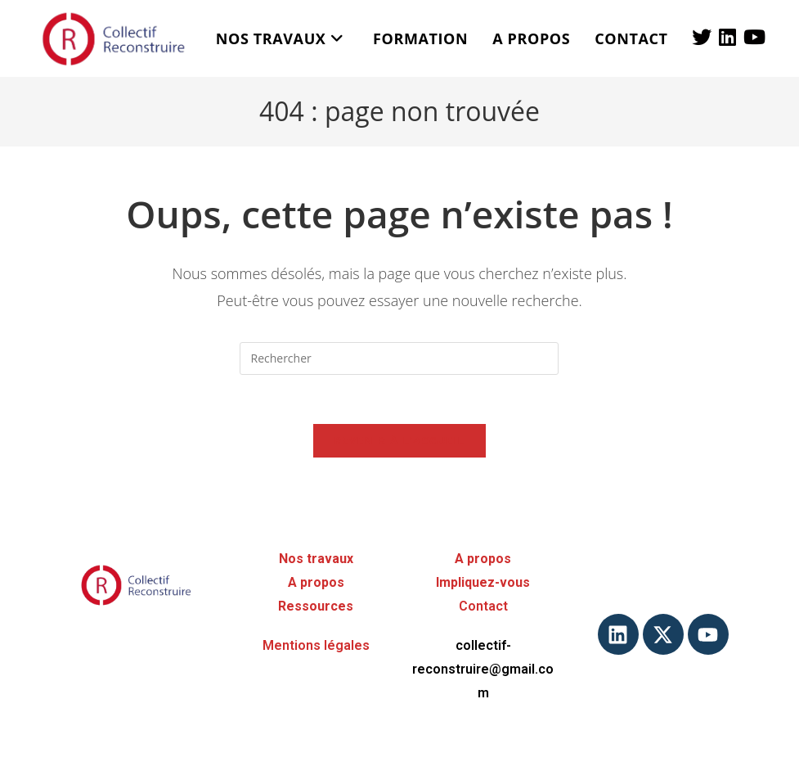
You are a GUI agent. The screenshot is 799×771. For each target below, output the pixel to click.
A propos (316, 582)
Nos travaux (316, 558)
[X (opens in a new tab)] (701, 37)
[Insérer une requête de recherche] (399, 358)
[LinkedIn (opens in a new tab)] (727, 37)
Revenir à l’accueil (399, 440)
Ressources (315, 606)
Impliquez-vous (483, 582)
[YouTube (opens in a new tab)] (754, 37)
